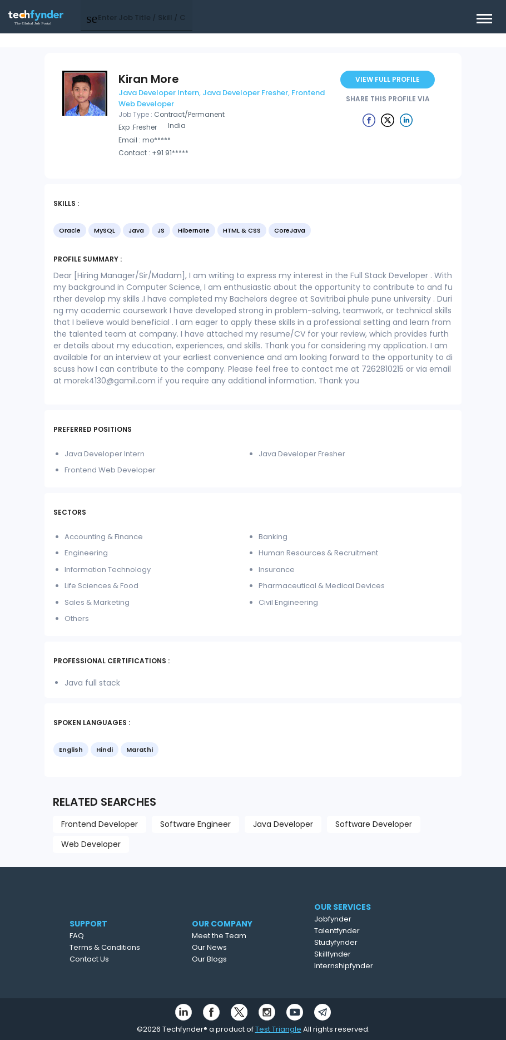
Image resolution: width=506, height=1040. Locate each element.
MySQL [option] (104, 230)
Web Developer (91, 844)
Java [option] (136, 230)
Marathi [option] (139, 749)
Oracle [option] (69, 230)
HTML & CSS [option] (241, 230)
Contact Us (115, 959)
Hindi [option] (104, 749)
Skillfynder (364, 954)
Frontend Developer (99, 824)
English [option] (70, 749)
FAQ (103, 935)
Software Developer (373, 824)
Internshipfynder (375, 965)
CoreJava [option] (290, 230)
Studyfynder (367, 942)
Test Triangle (278, 1029)
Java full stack (92, 682)
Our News (240, 947)
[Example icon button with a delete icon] (369, 120)
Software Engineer (195, 824)
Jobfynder (364, 919)
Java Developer (283, 824)
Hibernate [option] (193, 230)
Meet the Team (250, 935)
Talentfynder (368, 930)
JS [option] (161, 230)
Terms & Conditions (131, 947)
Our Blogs (240, 959)
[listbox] (253, 231)
